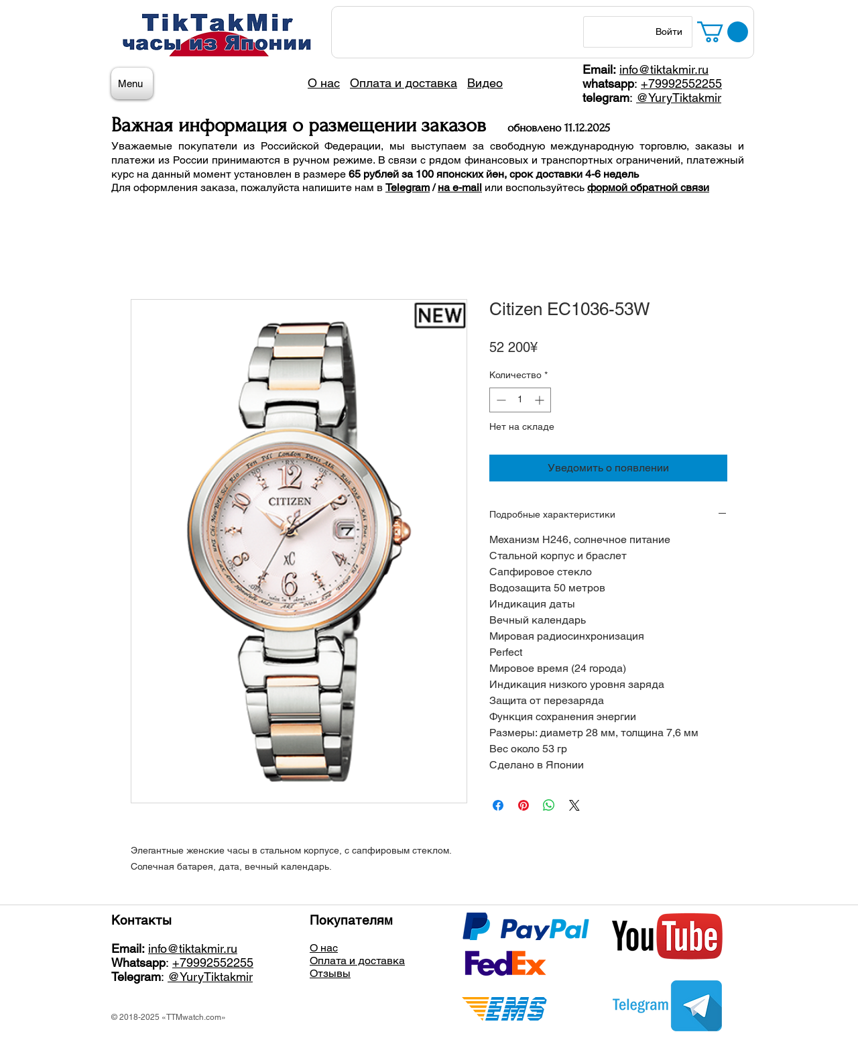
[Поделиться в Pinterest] (523, 805)
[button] (722, 31)
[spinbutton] (520, 400)
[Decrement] (499, 400)
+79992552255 (681, 83)
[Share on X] (574, 805)
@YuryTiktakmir (678, 98)
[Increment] (540, 400)
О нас (324, 947)
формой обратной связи (648, 187)
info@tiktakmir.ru (664, 69)
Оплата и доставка (357, 960)
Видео (485, 83)
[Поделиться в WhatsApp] (549, 805)
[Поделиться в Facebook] (498, 805)
